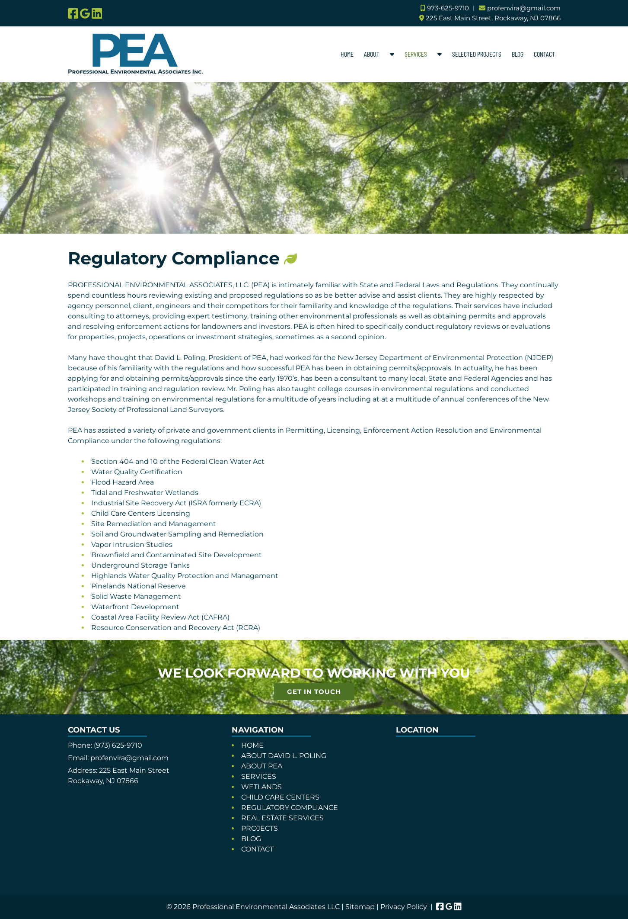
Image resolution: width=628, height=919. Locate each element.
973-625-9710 (448, 8)
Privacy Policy (403, 907)
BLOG (517, 54)
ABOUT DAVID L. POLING (283, 756)
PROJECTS (259, 828)
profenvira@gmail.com (524, 8)
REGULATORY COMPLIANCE (289, 807)
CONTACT (544, 54)
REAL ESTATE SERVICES (282, 818)
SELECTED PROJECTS (476, 54)
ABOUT (371, 54)
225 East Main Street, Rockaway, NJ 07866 (493, 18)
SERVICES (416, 54)
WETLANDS (261, 787)
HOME (347, 54)
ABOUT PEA (261, 766)
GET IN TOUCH (314, 692)
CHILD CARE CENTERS (280, 797)
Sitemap (360, 907)
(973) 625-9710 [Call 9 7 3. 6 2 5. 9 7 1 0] (118, 745)
